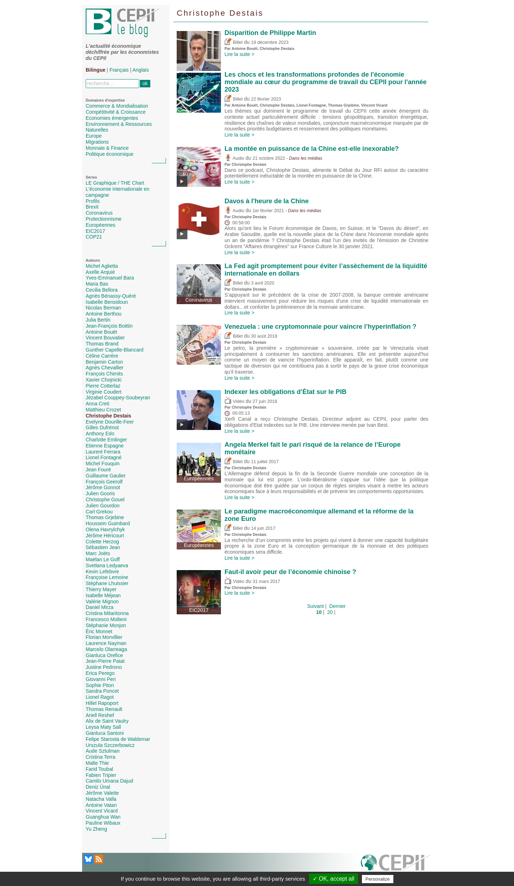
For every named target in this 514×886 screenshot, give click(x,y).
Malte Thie (97, 763)
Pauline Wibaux (103, 823)
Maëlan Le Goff (103, 559)
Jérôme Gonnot (103, 487)
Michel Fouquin (103, 463)
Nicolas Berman (103, 308)
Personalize (378, 879)
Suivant (315, 606)
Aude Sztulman (103, 751)
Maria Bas (97, 284)
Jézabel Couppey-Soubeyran (118, 397)
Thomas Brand (102, 344)
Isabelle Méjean (103, 595)
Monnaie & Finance (107, 148)
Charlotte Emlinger (106, 439)
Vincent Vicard (102, 811)
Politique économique (109, 154)
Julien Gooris (100, 493)
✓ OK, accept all (333, 879)
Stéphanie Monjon (106, 625)
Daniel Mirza (100, 607)
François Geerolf (104, 482)
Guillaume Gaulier (106, 475)
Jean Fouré (98, 469)
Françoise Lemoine (107, 577)
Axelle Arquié (100, 272)
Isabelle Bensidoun (107, 302)
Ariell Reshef (100, 715)
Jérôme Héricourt (105, 535)
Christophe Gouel (105, 499)
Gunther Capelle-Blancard (114, 350)
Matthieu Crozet (103, 410)
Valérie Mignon (102, 601)
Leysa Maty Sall (103, 727)
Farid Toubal (99, 769)
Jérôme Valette (102, 793)
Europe (94, 136)
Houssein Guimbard (108, 523)
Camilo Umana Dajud (109, 781)
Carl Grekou (99, 511)
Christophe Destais (108, 416)
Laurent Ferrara (103, 452)
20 (330, 612)
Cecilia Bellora (101, 290)
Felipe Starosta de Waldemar (118, 739)
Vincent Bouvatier (105, 337)
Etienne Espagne (105, 446)
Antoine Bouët (101, 332)
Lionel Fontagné (103, 457)
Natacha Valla (101, 799)
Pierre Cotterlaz (103, 386)
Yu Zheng (96, 829)
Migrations (97, 142)
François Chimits (104, 374)
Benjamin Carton (104, 362)
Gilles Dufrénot (102, 427)
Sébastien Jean (103, 547)
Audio (234, 158)
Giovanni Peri (101, 679)
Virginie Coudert (103, 392)
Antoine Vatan (101, 805)
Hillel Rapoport (102, 703)
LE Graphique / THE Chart (115, 183)
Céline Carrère (102, 356)
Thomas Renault (104, 709)
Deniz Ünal (98, 787)
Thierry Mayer (101, 589)
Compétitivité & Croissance (116, 112)
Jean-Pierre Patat (105, 661)
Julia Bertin (98, 320)
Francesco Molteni (106, 619)
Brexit (92, 207)
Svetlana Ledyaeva (107, 565)
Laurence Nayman (106, 643)
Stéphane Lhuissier (107, 583)
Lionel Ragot (100, 697)
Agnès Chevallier (105, 367)
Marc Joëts (98, 553)
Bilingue (95, 70)
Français (119, 70)
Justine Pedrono (104, 667)
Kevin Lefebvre (102, 571)
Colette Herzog (102, 541)
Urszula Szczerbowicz (110, 745)
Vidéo (234, 401)
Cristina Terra (100, 757)
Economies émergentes (112, 118)
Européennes (100, 225)
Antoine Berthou (103, 314)
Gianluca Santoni (105, 733)
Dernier (337, 606)
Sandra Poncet (102, 691)
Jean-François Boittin (109, 326)
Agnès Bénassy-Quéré (111, 296)
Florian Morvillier (104, 637)
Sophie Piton (100, 685)
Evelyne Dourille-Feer (110, 422)
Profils (93, 201)
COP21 (94, 237)
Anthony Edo (100, 433)
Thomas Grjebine (105, 517)
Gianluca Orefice (104, 655)
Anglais (140, 70)
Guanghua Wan (103, 817)
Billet (234, 42)
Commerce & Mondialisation (117, 106)
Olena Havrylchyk (105, 529)
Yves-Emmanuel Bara (110, 278)
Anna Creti (97, 403)
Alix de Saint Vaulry (107, 721)
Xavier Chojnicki (103, 380)
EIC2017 (95, 231)
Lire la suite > (240, 54)
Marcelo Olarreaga (106, 649)
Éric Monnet (99, 631)
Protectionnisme (103, 219)
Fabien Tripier (101, 775)
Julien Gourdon (103, 505)
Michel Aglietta (102, 266)
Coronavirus (99, 213)
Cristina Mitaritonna (107, 613)
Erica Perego (100, 673)
